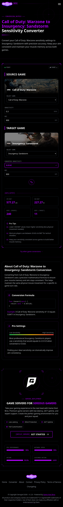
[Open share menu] (53, 67)
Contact (29, 482)
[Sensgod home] (7, 4)
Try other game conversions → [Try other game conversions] (31, 251)
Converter (13, 482)
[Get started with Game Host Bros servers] (31, 434)
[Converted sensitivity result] (31, 165)
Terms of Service (54, 482)
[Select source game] (31, 99)
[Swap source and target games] (31, 182)
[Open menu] (59, 4)
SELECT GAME (11, 96)
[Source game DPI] (31, 120)
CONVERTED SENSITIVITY (13, 161)
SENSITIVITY (9, 108)
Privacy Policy (40, 482)
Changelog (31, 486)
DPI (6, 116)
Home (4, 482)
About (21, 482)
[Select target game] (31, 153)
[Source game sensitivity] (31, 111)
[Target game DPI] (31, 174)
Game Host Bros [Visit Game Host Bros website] (49, 494)
